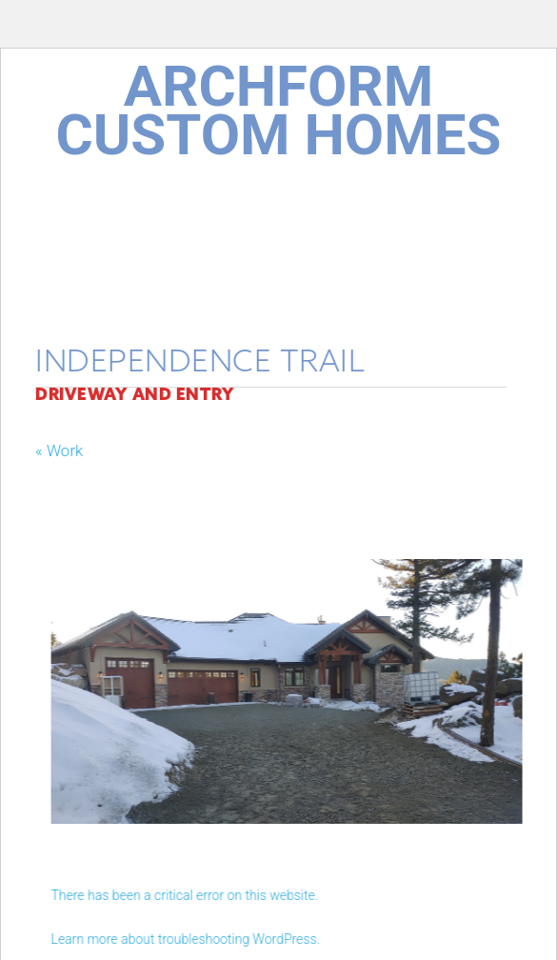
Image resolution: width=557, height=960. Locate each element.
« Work (53, 450)
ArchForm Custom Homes (279, 110)
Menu (279, 195)
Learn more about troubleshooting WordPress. (191, 939)
